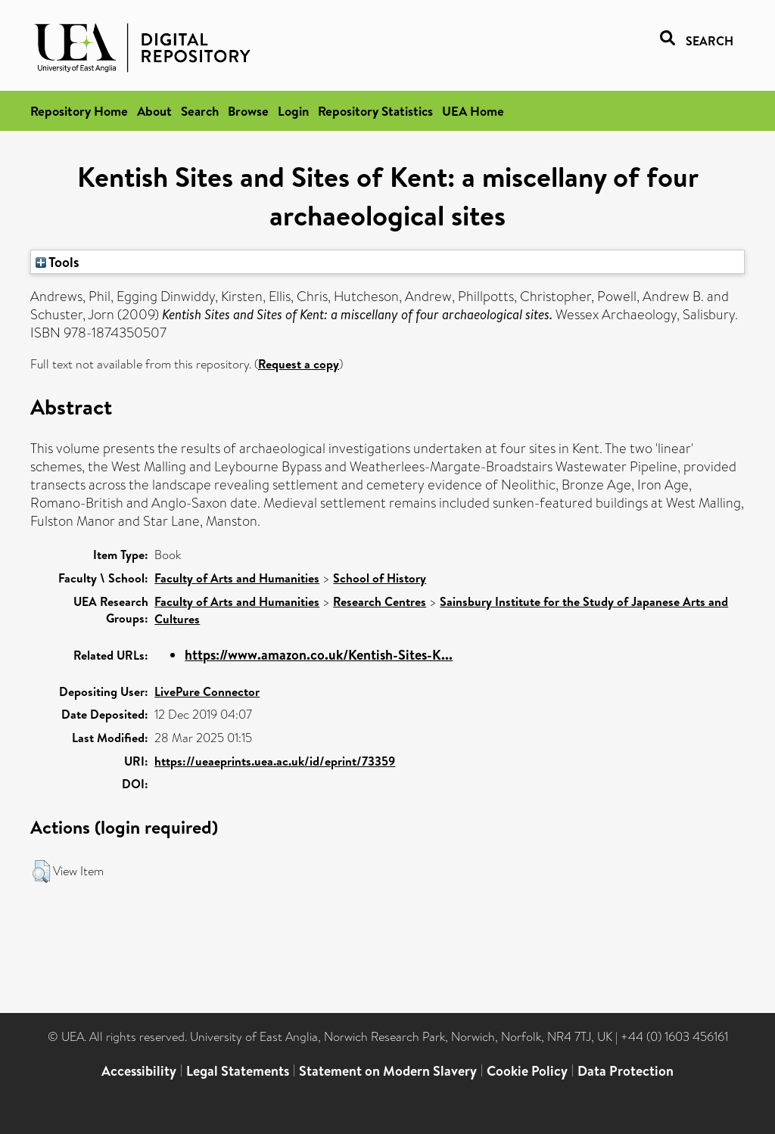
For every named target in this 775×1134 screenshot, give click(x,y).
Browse (248, 111)
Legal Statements (237, 1070)
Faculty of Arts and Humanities (236, 578)
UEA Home (473, 111)
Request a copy (298, 364)
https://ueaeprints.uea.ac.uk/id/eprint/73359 (274, 761)
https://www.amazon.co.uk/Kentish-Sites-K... (319, 654)
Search (200, 111)
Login (293, 111)
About (154, 111)
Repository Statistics (375, 111)
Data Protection (625, 1070)
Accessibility (138, 1070)
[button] (41, 871)
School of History (379, 578)
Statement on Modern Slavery (388, 1070)
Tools (57, 262)
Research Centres (379, 601)
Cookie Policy (527, 1070)
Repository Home (79, 111)
